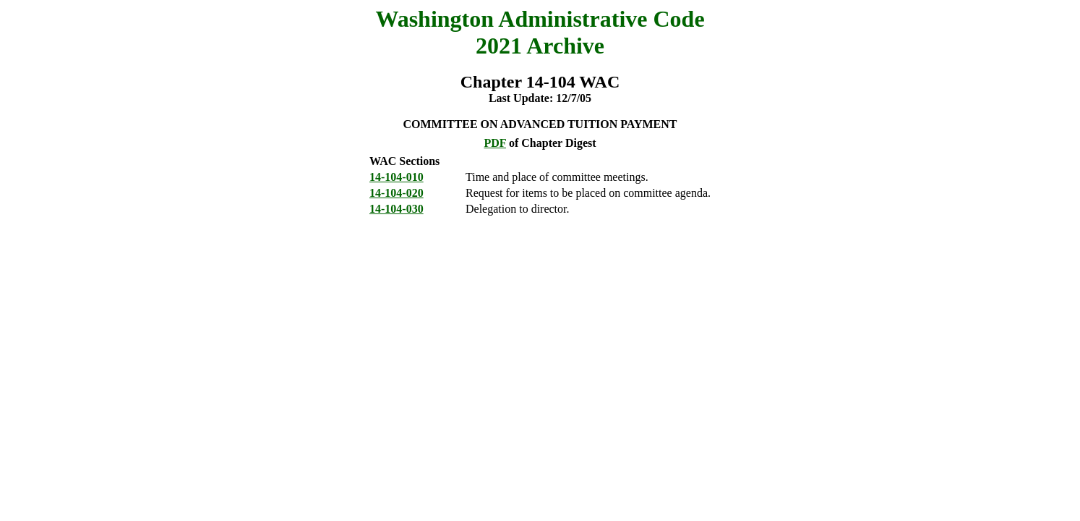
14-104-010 (396, 177)
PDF (495, 143)
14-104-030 (396, 209)
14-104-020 (396, 193)
